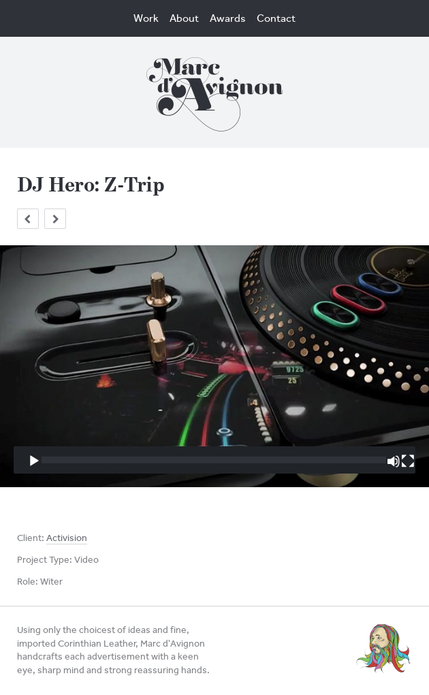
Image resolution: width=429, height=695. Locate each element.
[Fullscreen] (408, 461)
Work (146, 18)
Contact (276, 18)
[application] (214, 365)
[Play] (34, 461)
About (184, 18)
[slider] (214, 460)
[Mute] (393, 461)
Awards (228, 18)
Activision (66, 538)
